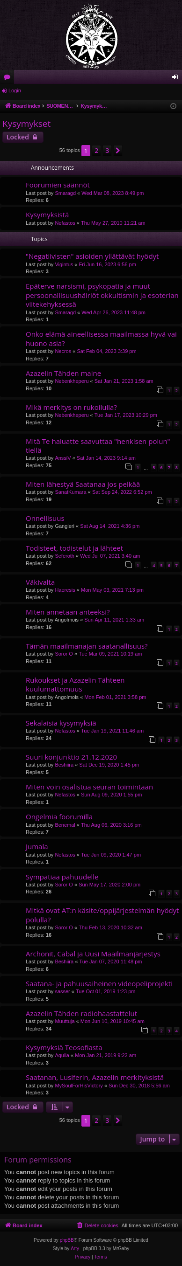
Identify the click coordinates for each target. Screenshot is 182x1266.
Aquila (62, 1055)
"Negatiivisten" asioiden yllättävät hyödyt (92, 256)
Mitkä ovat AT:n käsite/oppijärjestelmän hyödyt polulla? (102, 915)
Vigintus (64, 264)
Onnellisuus (45, 518)
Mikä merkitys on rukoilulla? (71, 407)
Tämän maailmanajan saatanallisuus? (87, 645)
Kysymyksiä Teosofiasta (64, 1047)
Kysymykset (26, 124)
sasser (62, 991)
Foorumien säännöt (58, 184)
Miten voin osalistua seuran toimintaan (89, 786)
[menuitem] (97, 1225)
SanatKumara (70, 492)
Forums (9, 79)
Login (14, 90)
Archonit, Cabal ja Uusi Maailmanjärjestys (93, 953)
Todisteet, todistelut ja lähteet (74, 548)
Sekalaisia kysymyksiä (61, 722)
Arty (75, 1248)
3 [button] (107, 150)
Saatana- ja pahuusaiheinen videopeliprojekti (99, 983)
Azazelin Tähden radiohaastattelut (81, 1013)
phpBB (67, 1240)
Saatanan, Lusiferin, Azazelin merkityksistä (95, 1077)
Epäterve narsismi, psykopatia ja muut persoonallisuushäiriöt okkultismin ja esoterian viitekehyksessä (102, 295)
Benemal (65, 825)
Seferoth (64, 556)
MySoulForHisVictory (79, 1085)
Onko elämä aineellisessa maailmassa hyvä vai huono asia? (101, 338)
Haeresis (65, 590)
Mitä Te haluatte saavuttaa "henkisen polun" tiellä (98, 445)
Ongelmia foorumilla (59, 816)
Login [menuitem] (177, 79)
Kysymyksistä (47, 214)
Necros (63, 351)
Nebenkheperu (71, 381)
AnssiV (63, 458)
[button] (118, 150)
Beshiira (64, 765)
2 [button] (96, 150)
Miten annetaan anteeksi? (67, 611)
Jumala (37, 846)
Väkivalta (40, 582)
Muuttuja (64, 1021)
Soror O (64, 654)
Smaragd (65, 193)
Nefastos (65, 223)
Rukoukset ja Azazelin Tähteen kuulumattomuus (75, 684)
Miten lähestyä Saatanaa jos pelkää (83, 484)
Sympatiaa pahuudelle (62, 876)
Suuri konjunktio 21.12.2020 (71, 756)
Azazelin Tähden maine (63, 373)
